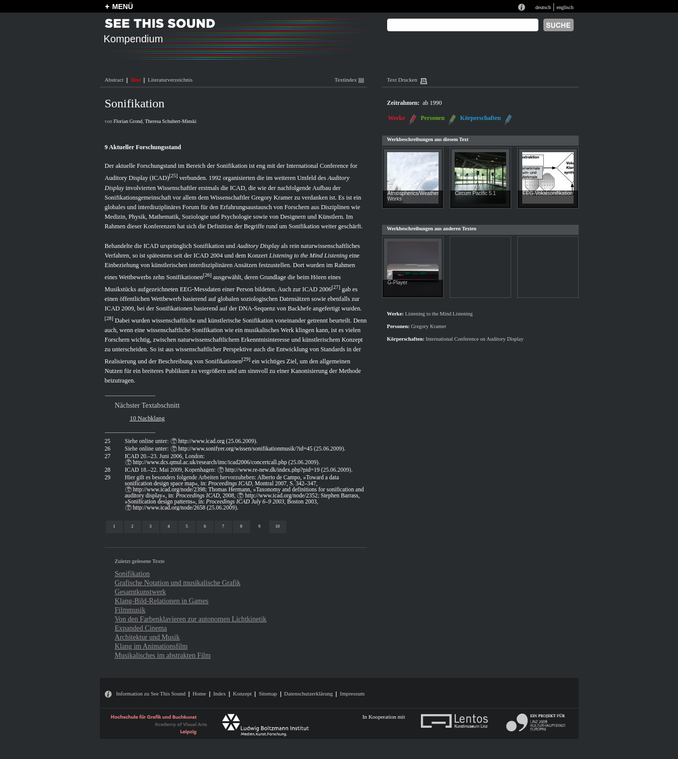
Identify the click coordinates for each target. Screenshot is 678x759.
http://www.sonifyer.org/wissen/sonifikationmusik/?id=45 (245, 449)
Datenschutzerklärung (308, 693)
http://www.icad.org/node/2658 (169, 507)
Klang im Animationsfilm (151, 646)
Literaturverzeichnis (170, 80)
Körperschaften (480, 117)
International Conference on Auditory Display (475, 339)
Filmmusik (130, 610)
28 (108, 318)
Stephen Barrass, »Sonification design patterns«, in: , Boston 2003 (242, 498)
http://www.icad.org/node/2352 (281, 495)
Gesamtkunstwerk (140, 592)
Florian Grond (127, 121)
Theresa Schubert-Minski (170, 121)
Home (199, 693)
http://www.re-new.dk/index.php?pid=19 (272, 470)
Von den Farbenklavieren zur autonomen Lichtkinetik (191, 619)
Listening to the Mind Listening (308, 255)
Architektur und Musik (147, 637)
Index (219, 693)
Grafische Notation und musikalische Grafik (177, 583)
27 (335, 287)
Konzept (242, 693)
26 (207, 275)
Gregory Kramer (272, 197)
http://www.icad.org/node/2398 (169, 489)
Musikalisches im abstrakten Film (163, 655)
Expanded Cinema (141, 628)
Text (136, 80)
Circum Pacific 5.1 (475, 193)
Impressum (352, 693)
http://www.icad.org (201, 441)
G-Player (398, 282)
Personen (433, 117)
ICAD (237, 188)
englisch (565, 7)
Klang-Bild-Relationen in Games (162, 601)
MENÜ (122, 7)
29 (246, 359)
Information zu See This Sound (151, 693)
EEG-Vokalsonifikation (548, 193)
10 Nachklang (147, 418)
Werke (396, 117)
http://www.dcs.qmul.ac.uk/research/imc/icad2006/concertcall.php (210, 462)
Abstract (114, 80)
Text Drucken (402, 80)
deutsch (543, 7)
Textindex (349, 80)
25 (173, 175)
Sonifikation (132, 574)
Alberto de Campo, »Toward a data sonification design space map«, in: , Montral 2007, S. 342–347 (232, 480)
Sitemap (268, 693)
